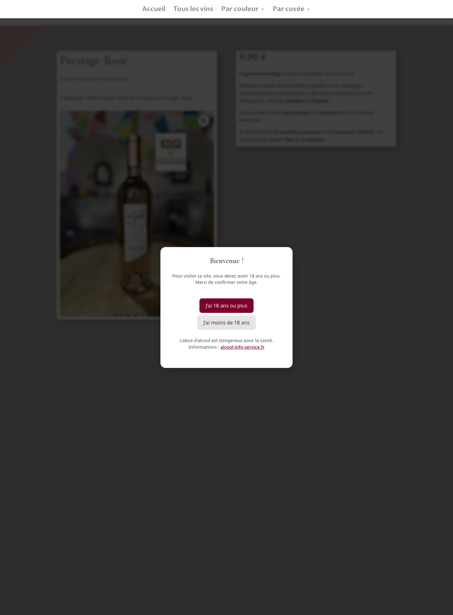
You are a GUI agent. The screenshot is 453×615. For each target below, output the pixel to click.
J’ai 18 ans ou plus (226, 305)
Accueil (153, 10)
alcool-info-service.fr (243, 347)
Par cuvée (288, 10)
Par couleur (240, 10)
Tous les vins (193, 10)
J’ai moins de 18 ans (226, 322)
